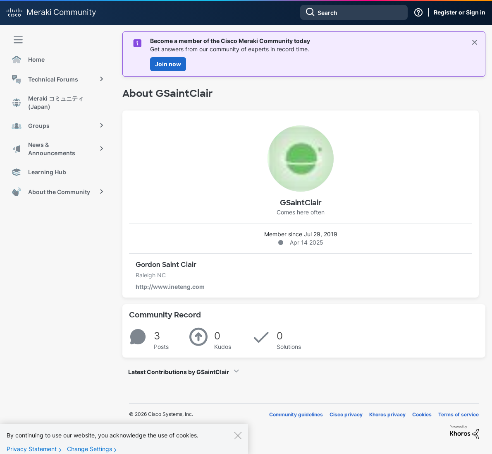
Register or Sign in (459, 12)
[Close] (238, 441)
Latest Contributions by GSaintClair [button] (178, 371)
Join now (168, 63)
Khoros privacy (387, 414)
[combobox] (354, 12)
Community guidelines (296, 414)
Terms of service (458, 414)
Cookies (422, 414)
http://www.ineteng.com (170, 286)
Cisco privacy (346, 414)
